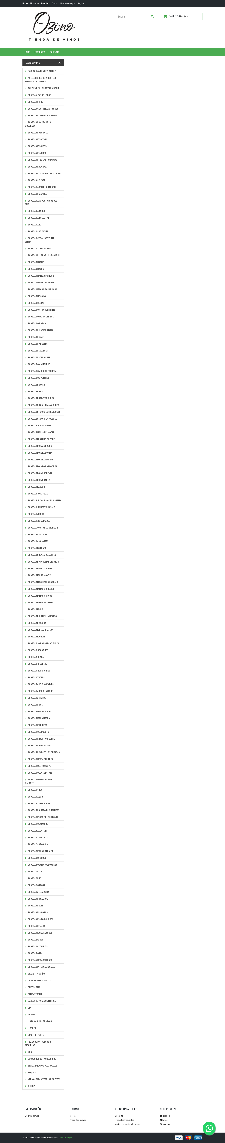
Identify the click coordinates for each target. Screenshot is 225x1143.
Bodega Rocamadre (36, 824)
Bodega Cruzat (34, 337)
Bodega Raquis (34, 796)
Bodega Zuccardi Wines (38, 960)
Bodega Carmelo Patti (38, 218)
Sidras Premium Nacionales (41, 1065)
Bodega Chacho (34, 262)
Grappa (30, 1014)
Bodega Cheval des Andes (39, 282)
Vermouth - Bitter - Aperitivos (42, 1079)
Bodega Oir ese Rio (36, 664)
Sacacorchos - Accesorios (40, 1059)
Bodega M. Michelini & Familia (42, 561)
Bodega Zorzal (34, 953)
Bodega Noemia (34, 657)
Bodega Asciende (35, 180)
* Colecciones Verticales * (40, 71)
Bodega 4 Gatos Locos (38, 95)
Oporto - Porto (34, 1035)
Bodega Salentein (36, 831)
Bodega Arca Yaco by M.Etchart (43, 173)
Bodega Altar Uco (35, 153)
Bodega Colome (34, 303)
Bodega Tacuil (34, 871)
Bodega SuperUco (35, 858)
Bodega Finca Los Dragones (41, 466)
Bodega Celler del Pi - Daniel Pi (42, 255)
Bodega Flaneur (35, 487)
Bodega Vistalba (35, 926)
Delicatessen (33, 994)
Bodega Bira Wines (36, 194)
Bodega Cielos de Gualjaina (41, 289)
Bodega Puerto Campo (38, 766)
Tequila (30, 1072)
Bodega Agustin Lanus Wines (41, 109)
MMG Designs (66, 1138)
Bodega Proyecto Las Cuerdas (42, 752)
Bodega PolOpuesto (37, 732)
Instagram (165, 1124)
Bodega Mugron (35, 636)
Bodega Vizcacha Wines (38, 933)
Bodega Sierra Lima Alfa (39, 851)
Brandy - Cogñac (35, 973)
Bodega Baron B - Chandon (40, 187)
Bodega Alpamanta (36, 132)
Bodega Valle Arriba (37, 892)
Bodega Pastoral (35, 698)
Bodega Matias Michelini (39, 589)
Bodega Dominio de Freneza (40, 371)
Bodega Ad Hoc (34, 102)
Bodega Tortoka (35, 885)
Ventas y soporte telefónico (127, 1124)
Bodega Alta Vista (36, 146)
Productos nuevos (78, 1120)
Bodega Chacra (34, 269)
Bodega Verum (34, 905)
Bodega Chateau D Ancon (39, 276)
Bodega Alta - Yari (36, 139)
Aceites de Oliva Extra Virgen (42, 88)
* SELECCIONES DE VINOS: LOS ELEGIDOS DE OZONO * (40, 80)
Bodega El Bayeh (35, 384)
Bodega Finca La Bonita (38, 453)
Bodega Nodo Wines (36, 650)
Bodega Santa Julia (37, 837)
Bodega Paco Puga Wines (39, 684)
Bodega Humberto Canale (40, 507)
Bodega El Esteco (35, 391)
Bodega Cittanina (35, 296)
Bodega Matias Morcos (38, 596)
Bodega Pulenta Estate (38, 773)
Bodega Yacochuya (36, 946)
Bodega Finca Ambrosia (38, 446)
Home (27, 52)
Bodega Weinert (35, 939)
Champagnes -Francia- (38, 980)
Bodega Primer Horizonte (40, 739)
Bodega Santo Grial (37, 844)
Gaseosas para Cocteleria (40, 1001)
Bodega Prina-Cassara (38, 745)
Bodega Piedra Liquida (38, 711)
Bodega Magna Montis (38, 575)
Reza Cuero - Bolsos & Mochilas (38, 1044)
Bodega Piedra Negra (37, 718)
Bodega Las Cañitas (36, 541)
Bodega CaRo (33, 224)
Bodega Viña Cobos (36, 912)
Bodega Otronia (35, 677)
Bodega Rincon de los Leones (42, 817)
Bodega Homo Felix (36, 493)
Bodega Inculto (34, 514)
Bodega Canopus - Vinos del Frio (41, 202)
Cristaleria (32, 987)
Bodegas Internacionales (40, 967)
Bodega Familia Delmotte (39, 432)
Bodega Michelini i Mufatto (41, 616)
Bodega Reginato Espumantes (42, 810)
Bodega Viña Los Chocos (39, 919)
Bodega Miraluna (35, 623)
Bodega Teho (33, 878)
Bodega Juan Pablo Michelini (42, 527)
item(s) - (176, 16)
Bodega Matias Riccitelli (39, 602)
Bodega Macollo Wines (38, 568)
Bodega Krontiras (36, 534)
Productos (39, 52)
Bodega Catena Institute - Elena (40, 240)
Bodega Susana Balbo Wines (41, 865)
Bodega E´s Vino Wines (38, 425)
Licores (30, 1028)
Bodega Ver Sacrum (36, 899)
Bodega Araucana (35, 166)
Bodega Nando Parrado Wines (42, 643)
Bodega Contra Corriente (40, 310)
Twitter (164, 1120)
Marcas (73, 1116)
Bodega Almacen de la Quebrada (38, 124)
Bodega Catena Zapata (38, 248)
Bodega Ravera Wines (37, 803)
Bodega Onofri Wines (37, 670)
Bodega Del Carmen (36, 350)
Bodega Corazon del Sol (39, 316)
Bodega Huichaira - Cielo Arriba (43, 500)
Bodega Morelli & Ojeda (39, 630)
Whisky (30, 1086)
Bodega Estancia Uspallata (41, 419)
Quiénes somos (32, 1116)
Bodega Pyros (34, 790)
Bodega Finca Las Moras (39, 459)
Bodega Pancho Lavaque (39, 691)
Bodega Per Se (34, 704)
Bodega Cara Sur (35, 211)
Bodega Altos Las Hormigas (41, 160)
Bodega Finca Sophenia (38, 473)
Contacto (54, 52)
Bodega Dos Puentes (37, 378)
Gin (28, 1008)
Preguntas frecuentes (124, 1120)
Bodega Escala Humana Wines (42, 405)
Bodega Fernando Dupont (40, 439)
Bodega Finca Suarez (37, 480)
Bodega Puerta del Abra (39, 759)
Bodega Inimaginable (37, 521)
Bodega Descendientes (38, 357)
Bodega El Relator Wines (39, 398)
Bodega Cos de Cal (36, 323)
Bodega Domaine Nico (37, 364)
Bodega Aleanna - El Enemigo (41, 115)
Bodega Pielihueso (36, 725)
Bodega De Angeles (36, 344)
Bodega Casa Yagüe (36, 231)
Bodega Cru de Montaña (39, 330)
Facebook (165, 1116)
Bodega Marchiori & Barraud (41, 582)
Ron (28, 1052)
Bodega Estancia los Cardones (42, 412)
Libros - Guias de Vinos (38, 1021)
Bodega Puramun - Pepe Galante (38, 781)
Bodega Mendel (34, 609)
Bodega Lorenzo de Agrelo (40, 555)
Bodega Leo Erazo (35, 548)
